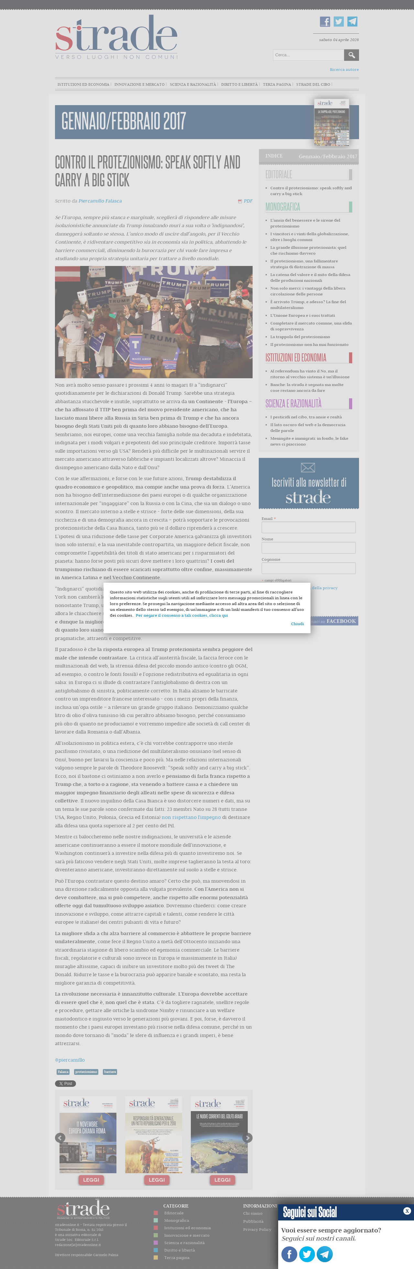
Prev (60, 1138)
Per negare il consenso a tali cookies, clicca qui (182, 615)
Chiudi (297, 623)
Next (247, 1138)
